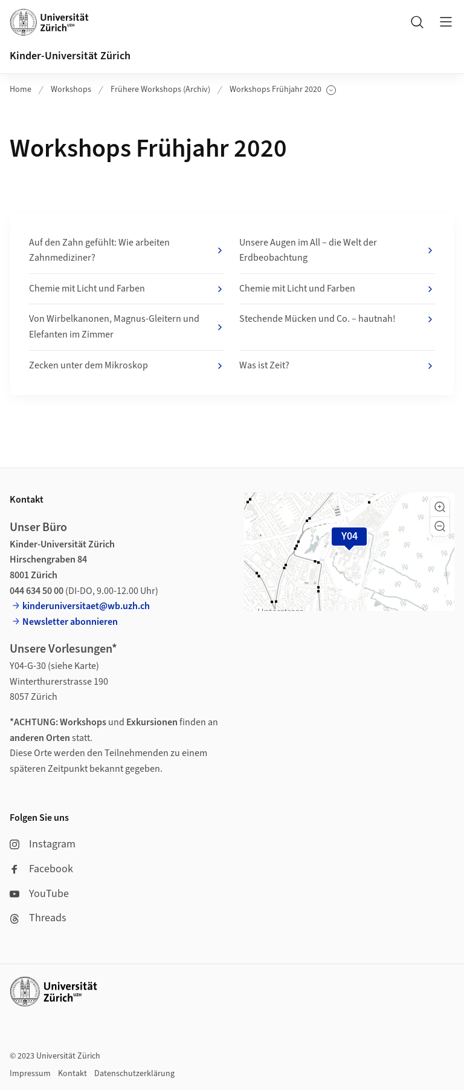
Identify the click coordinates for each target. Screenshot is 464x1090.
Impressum (30, 1074)
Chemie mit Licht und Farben (127, 289)
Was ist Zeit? (337, 366)
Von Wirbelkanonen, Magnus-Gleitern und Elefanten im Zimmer (127, 326)
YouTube (39, 893)
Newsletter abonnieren (70, 621)
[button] (440, 507)
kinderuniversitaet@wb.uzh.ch (86, 606)
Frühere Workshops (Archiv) (160, 89)
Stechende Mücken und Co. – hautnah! (337, 319)
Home (20, 89)
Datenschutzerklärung (134, 1074)
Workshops (71, 89)
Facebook (41, 868)
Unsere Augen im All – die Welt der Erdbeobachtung (337, 250)
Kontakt (72, 1074)
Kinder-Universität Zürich (70, 56)
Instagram (43, 844)
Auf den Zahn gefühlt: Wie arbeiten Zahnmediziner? (127, 250)
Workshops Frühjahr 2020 (283, 89)
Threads (38, 917)
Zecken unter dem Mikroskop (127, 366)
